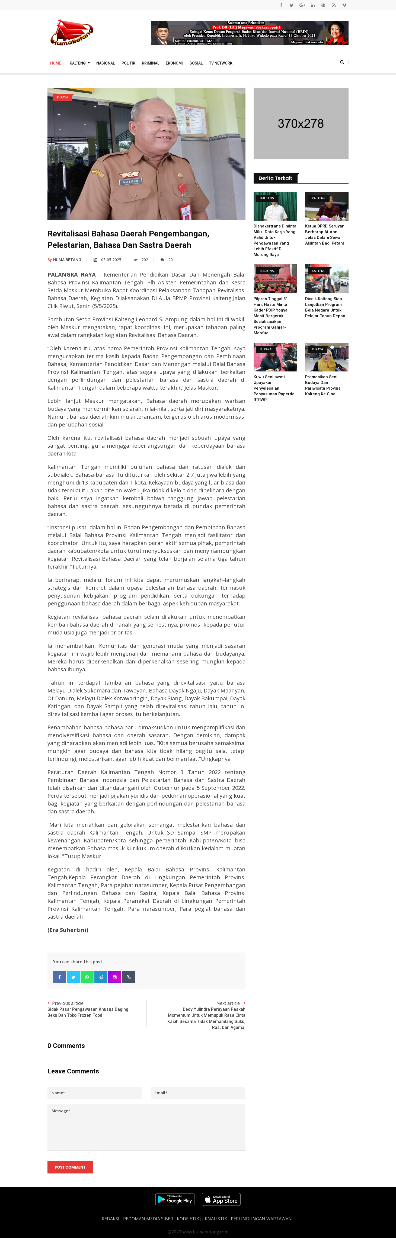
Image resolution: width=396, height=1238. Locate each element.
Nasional (105, 63)
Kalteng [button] (78, 63)
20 (167, 259)
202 (141, 259)
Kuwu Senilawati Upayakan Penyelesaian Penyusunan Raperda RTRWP (274, 388)
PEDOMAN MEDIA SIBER (148, 1219)
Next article (195, 1015)
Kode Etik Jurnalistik (202, 1219)
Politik (128, 63)
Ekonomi (174, 63)
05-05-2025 (107, 259)
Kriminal (150, 63)
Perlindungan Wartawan (261, 1219)
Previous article (96, 1009)
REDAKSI (110, 1219)
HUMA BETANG (64, 259)
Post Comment (70, 1167)
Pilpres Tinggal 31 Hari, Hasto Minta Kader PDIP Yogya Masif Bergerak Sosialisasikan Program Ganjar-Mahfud (271, 315)
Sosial (196, 63)
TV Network (220, 63)
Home (55, 63)
